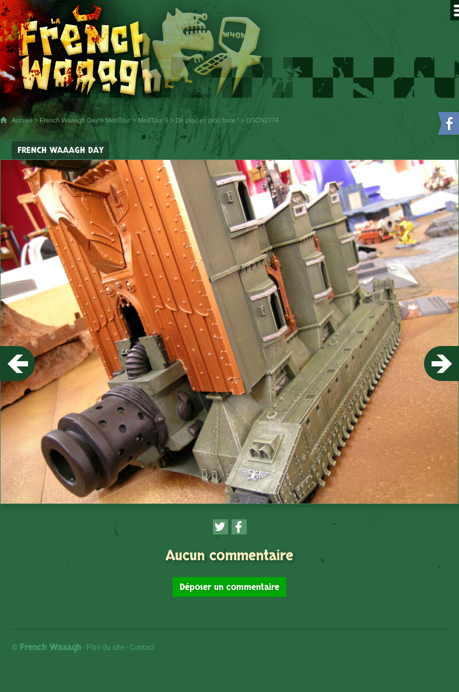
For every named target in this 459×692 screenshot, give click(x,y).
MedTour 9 (153, 120)
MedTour (118, 120)
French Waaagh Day (69, 120)
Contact (142, 647)
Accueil (22, 120)
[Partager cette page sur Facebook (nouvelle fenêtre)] (239, 526)
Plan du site (105, 647)
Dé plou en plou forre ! (207, 120)
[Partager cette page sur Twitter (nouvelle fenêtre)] (220, 526)
